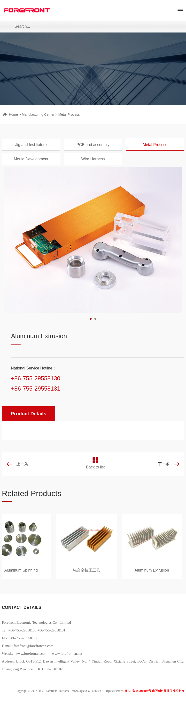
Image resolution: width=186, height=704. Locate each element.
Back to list (95, 467)
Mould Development (31, 159)
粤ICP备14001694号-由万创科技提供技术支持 (154, 691)
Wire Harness (93, 159)
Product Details (28, 413)
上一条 (22, 464)
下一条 (164, 464)
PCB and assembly (93, 145)
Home (13, 114)
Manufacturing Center (38, 114)
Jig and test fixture (31, 145)
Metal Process (69, 114)
